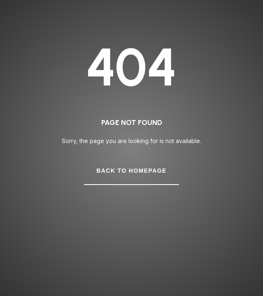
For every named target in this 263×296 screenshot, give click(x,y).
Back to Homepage (131, 170)
